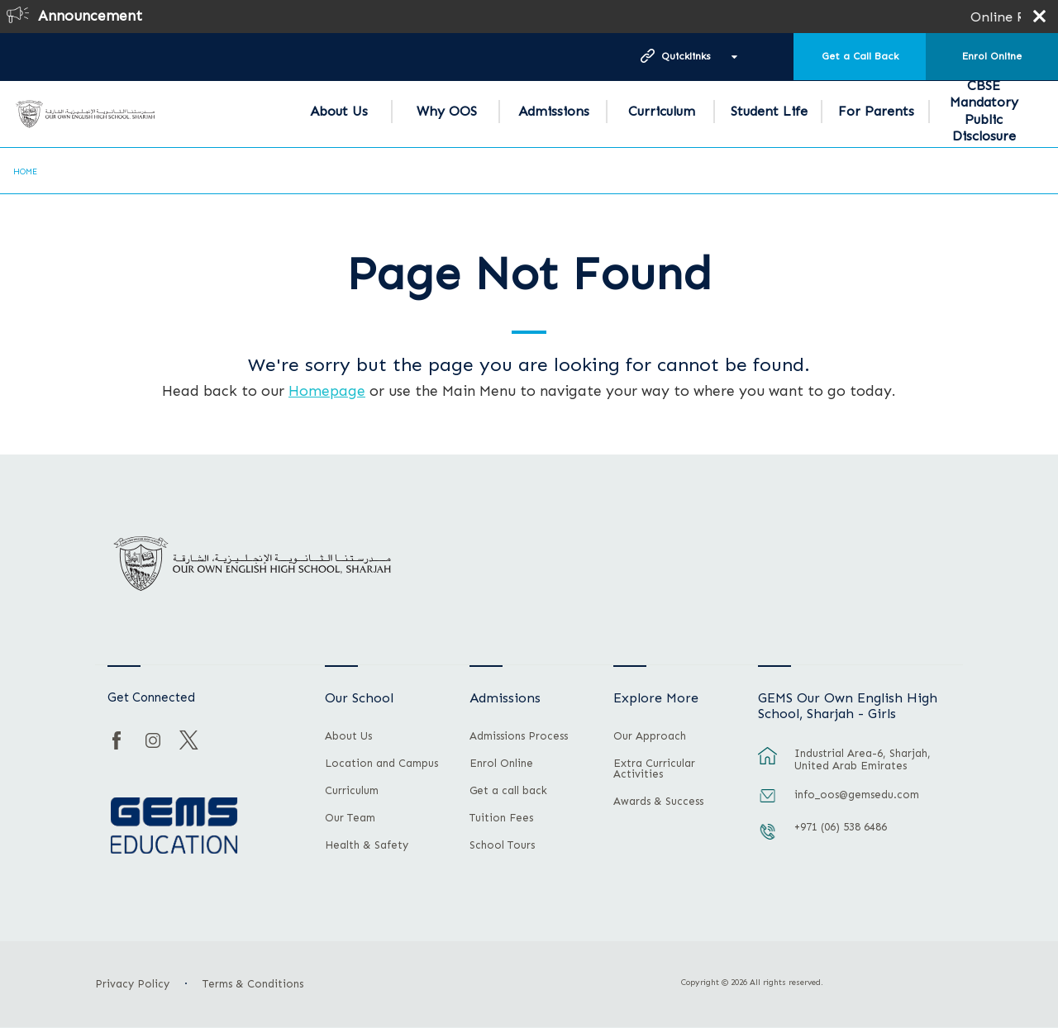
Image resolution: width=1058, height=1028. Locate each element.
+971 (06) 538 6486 (840, 827)
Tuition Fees (501, 818)
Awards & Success (658, 801)
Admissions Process (518, 736)
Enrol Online (992, 56)
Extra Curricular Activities (654, 769)
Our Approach (649, 736)
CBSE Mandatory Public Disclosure (984, 111)
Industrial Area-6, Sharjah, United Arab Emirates (862, 759)
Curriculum (661, 111)
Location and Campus (381, 763)
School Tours (502, 845)
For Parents (876, 111)
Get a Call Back (860, 56)
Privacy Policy (132, 984)
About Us (339, 111)
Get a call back (508, 791)
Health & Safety (366, 845)
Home (25, 172)
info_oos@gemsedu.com (856, 794)
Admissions (553, 111)
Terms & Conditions (253, 984)
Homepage (326, 391)
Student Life (769, 111)
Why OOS (447, 111)
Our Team (350, 818)
